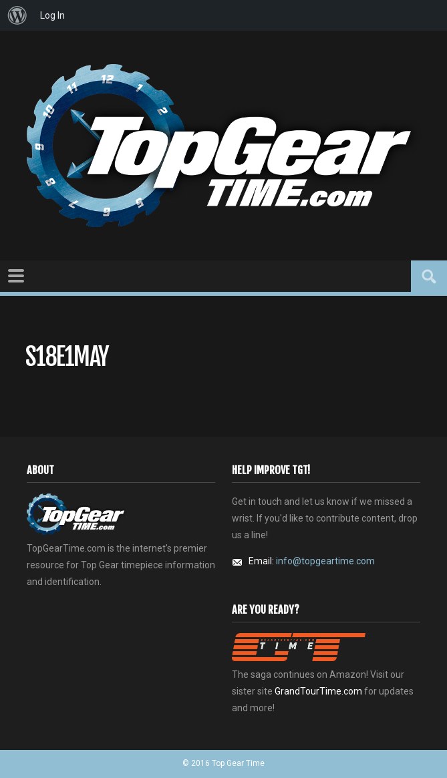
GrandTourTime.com (318, 691)
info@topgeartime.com (325, 561)
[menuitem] (17, 15)
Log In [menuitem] (52, 15)
